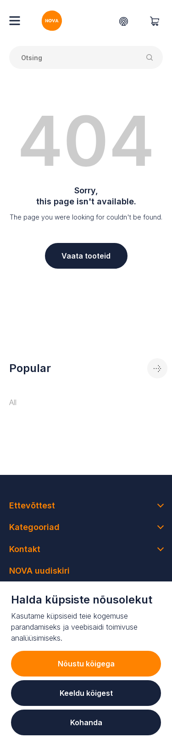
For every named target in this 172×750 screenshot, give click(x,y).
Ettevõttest (32, 505)
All (13, 402)
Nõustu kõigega (86, 663)
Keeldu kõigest (86, 693)
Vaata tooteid (86, 255)
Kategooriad (34, 527)
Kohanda (86, 722)
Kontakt (24, 549)
